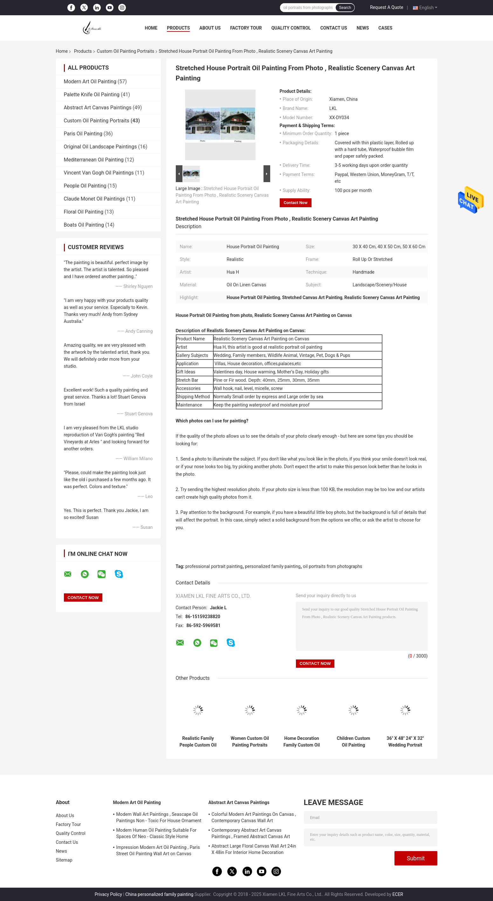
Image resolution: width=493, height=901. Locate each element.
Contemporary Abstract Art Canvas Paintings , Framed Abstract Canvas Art (251, 833)
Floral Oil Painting (84, 212)
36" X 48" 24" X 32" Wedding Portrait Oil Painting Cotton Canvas (405, 742)
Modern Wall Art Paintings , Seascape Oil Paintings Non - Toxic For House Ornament (159, 817)
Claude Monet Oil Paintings (94, 199)
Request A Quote (386, 7)
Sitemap (64, 860)
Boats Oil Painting (84, 225)
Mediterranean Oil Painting (94, 160)
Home (151, 28)
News (363, 28)
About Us (210, 28)
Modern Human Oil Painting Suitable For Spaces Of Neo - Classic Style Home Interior (156, 834)
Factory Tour (246, 28)
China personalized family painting (159, 894)
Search (345, 7)
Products (178, 28)
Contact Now (296, 202)
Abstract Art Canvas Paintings (98, 108)
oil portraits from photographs (332, 566)
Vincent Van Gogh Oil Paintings (99, 173)
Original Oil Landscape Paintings (100, 147)
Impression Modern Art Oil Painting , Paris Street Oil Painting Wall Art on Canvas (158, 850)
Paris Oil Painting (83, 134)
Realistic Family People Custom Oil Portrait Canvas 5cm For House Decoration (198, 742)
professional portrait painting (214, 566)
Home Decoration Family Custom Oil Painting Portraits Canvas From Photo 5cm (302, 742)
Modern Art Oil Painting (90, 81)
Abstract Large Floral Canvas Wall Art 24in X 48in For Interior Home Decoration (254, 849)
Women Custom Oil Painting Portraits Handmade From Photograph (250, 742)
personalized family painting (273, 566)
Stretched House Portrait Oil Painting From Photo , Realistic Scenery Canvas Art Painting (222, 195)
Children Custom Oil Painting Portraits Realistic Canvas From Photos (354, 742)
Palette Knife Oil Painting (92, 95)
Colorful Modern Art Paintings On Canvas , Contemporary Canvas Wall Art (254, 817)
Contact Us (333, 28)
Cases (386, 28)
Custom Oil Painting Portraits (125, 51)
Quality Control (291, 28)
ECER (398, 894)
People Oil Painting (85, 186)
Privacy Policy (108, 894)
